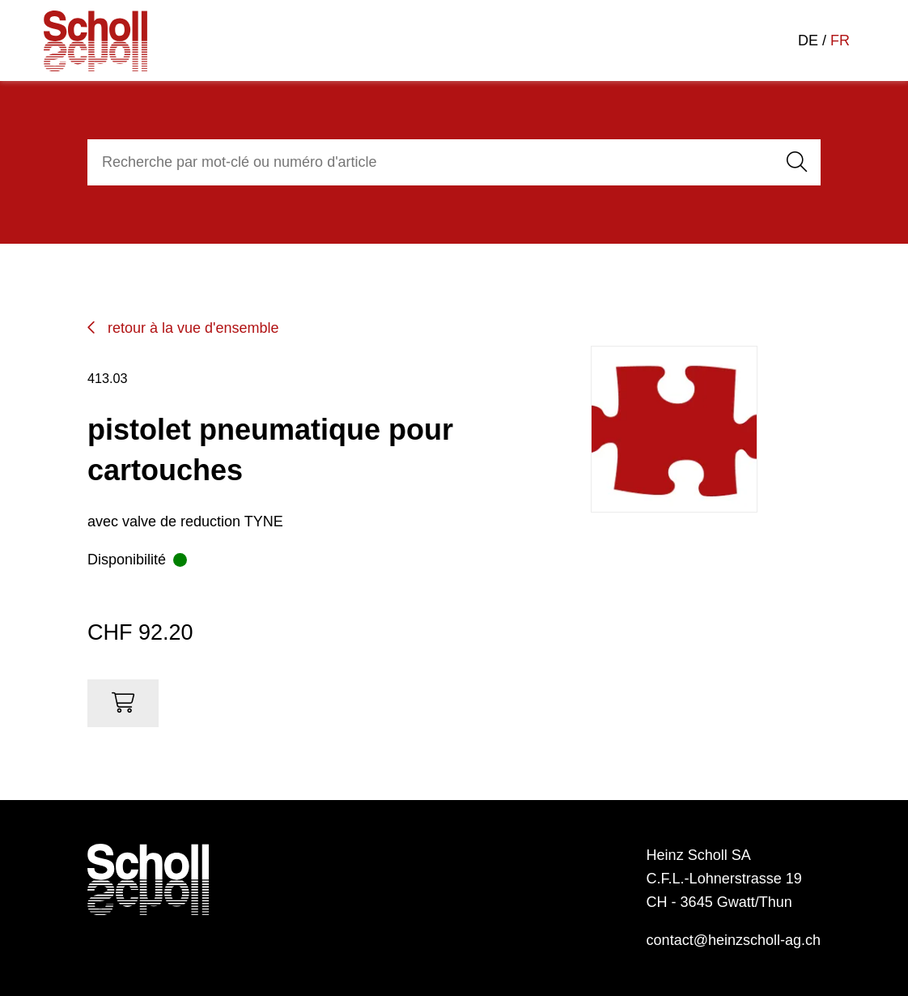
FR (840, 40)
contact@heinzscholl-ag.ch (734, 940)
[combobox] (427, 162)
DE (808, 40)
